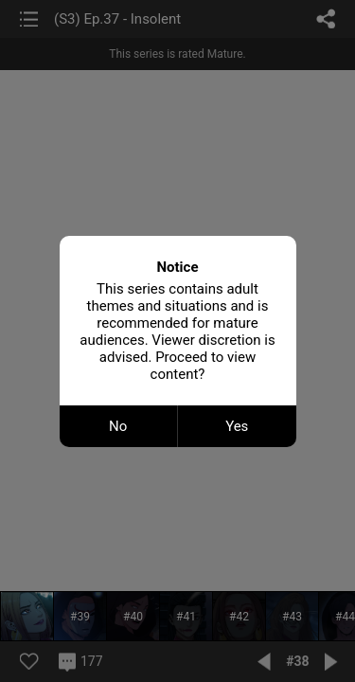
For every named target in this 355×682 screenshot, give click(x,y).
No (118, 426)
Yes (236, 426)
